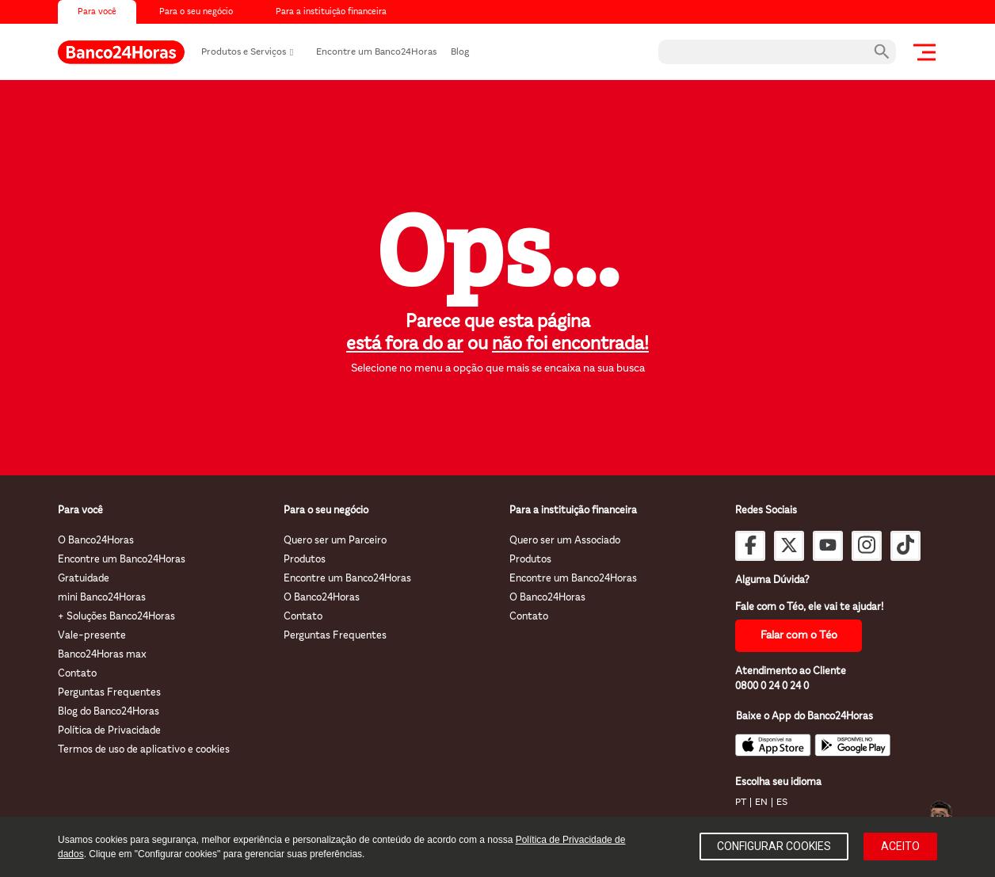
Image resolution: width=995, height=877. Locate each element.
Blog (460, 52)
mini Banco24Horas (102, 598)
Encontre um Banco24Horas (376, 52)
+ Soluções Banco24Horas (116, 617)
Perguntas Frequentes (109, 693)
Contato (77, 674)
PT (740, 802)
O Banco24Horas (96, 541)
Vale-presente (92, 636)
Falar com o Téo (799, 636)
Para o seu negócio (196, 12)
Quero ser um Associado (564, 541)
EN (761, 802)
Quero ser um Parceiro (335, 541)
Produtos (305, 560)
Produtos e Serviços (243, 52)
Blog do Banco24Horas (108, 712)
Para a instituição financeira (331, 12)
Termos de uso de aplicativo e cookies (144, 750)
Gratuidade (83, 579)
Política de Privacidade (109, 731)
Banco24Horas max (102, 655)
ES (781, 802)
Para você (97, 12)
